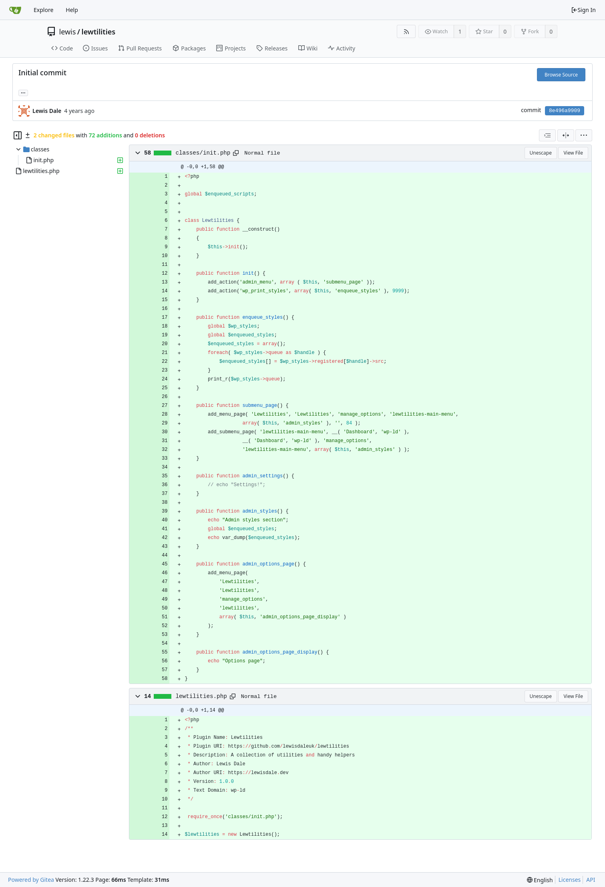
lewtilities (99, 32)
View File (573, 152)
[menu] (583, 135)
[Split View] (565, 135)
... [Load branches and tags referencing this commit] (23, 92)
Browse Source (561, 74)
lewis (67, 32)
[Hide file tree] (18, 135)
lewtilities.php (201, 696)
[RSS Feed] (406, 31)
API (590, 879)
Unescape (541, 152)
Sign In (583, 10)
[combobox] (547, 135)
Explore (43, 10)
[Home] (15, 10)
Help (72, 10)
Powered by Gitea (31, 879)
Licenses (570, 879)
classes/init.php (203, 153)
